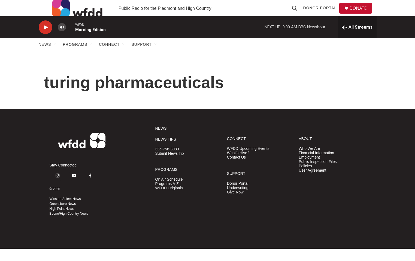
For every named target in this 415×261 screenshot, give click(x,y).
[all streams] (357, 39)
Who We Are (309, 161)
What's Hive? (238, 165)
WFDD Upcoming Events (248, 161)
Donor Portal (322, 14)
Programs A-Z (167, 196)
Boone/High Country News (69, 226)
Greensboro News (63, 216)
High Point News (62, 221)
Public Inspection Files (318, 174)
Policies (305, 178)
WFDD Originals (169, 200)
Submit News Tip (169, 166)
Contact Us (236, 170)
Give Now (235, 204)
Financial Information (316, 165)
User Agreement (312, 183)
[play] (45, 40)
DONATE (361, 14)
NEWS (161, 141)
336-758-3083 (167, 161)
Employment (309, 170)
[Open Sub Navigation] (55, 56)
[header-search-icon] (297, 14)
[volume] (61, 40)
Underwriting (238, 200)
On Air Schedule (169, 192)
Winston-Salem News (65, 211)
